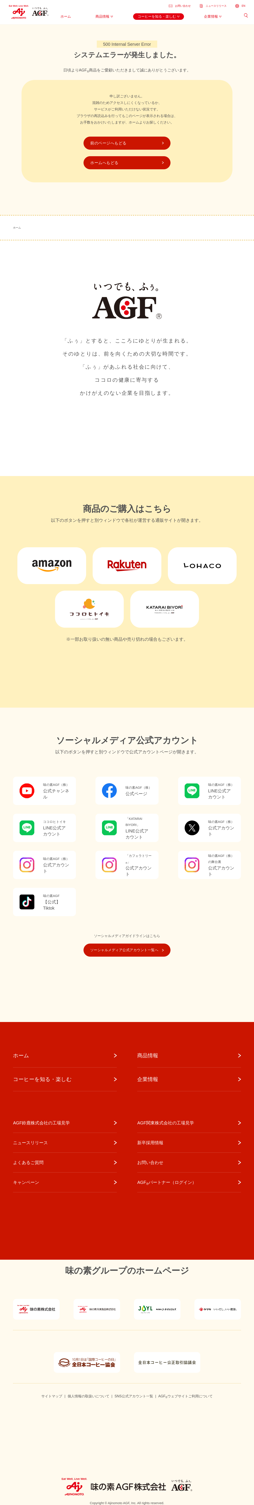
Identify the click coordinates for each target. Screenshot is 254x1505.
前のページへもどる (127, 143)
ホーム (17, 227)
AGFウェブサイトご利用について (185, 1396)
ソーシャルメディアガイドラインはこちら (127, 936)
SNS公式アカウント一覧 (134, 1396)
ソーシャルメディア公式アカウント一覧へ (127, 950)
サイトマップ (51, 1396)
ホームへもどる (127, 163)
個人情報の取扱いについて (88, 1396)
